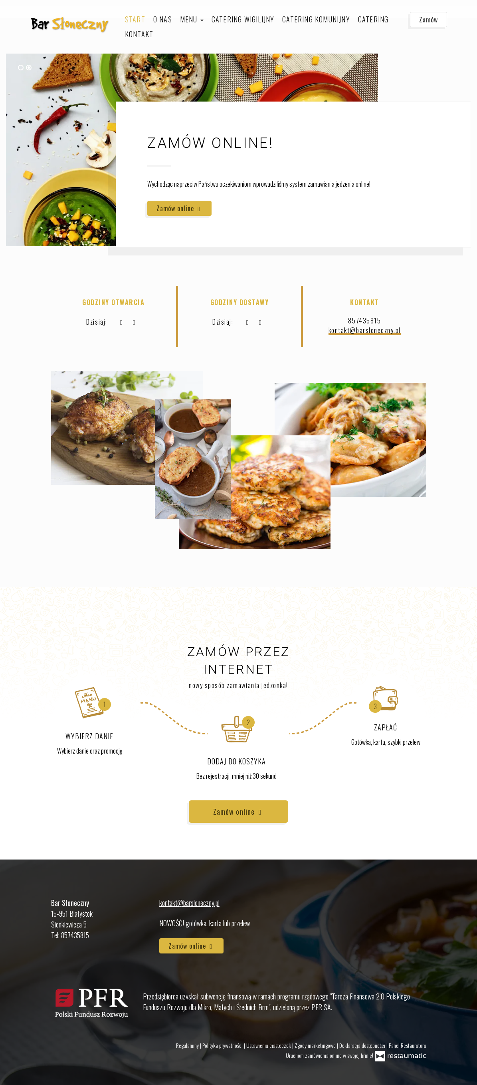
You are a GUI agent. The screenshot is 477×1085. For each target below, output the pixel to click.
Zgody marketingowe (316, 1045)
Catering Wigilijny (243, 19)
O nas (162, 19)
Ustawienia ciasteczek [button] (269, 1045)
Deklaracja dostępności (362, 1045)
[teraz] (121, 322)
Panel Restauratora (407, 1045)
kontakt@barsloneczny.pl (365, 330)
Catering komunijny (316, 19)
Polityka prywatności (223, 1045)
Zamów (428, 19)
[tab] (21, 67)
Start (135, 19)
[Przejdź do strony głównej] (70, 24)
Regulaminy (188, 1045)
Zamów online (179, 208)
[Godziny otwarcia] (134, 322)
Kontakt (139, 34)
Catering (373, 19)
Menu (192, 19)
